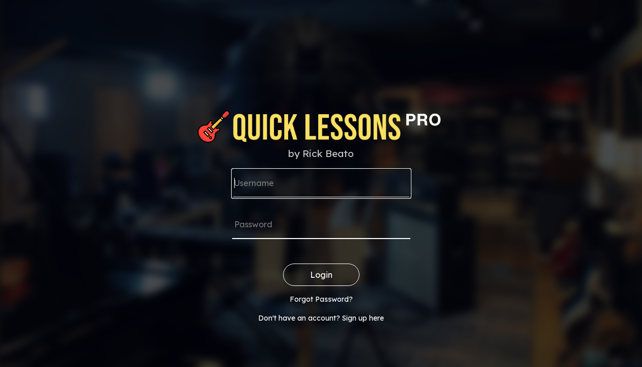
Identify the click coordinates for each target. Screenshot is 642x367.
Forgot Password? (321, 299)
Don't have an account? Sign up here (321, 318)
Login (321, 275)
